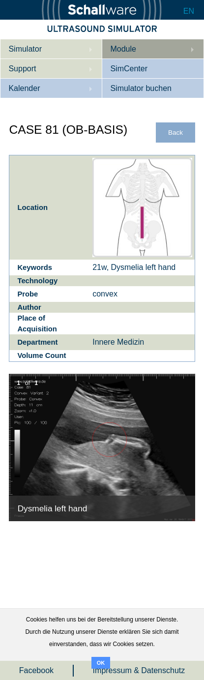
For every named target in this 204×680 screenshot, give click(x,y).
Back (175, 132)
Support (22, 68)
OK (101, 663)
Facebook (36, 670)
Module (123, 49)
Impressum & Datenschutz (139, 670)
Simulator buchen (141, 88)
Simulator (25, 49)
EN (188, 11)
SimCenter (128, 68)
